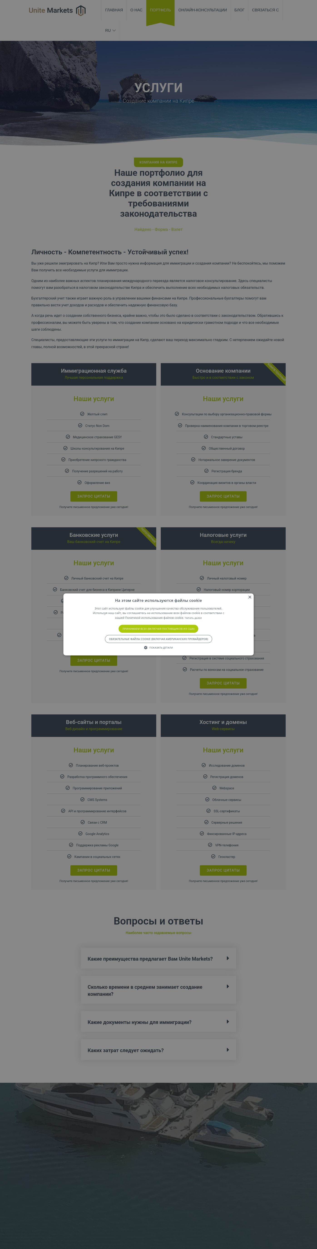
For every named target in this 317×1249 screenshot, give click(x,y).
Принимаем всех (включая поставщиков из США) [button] (158, 629)
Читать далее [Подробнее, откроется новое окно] (193, 618)
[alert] (158, 624)
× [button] (249, 597)
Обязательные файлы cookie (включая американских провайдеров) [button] (158, 639)
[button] (158, 647)
